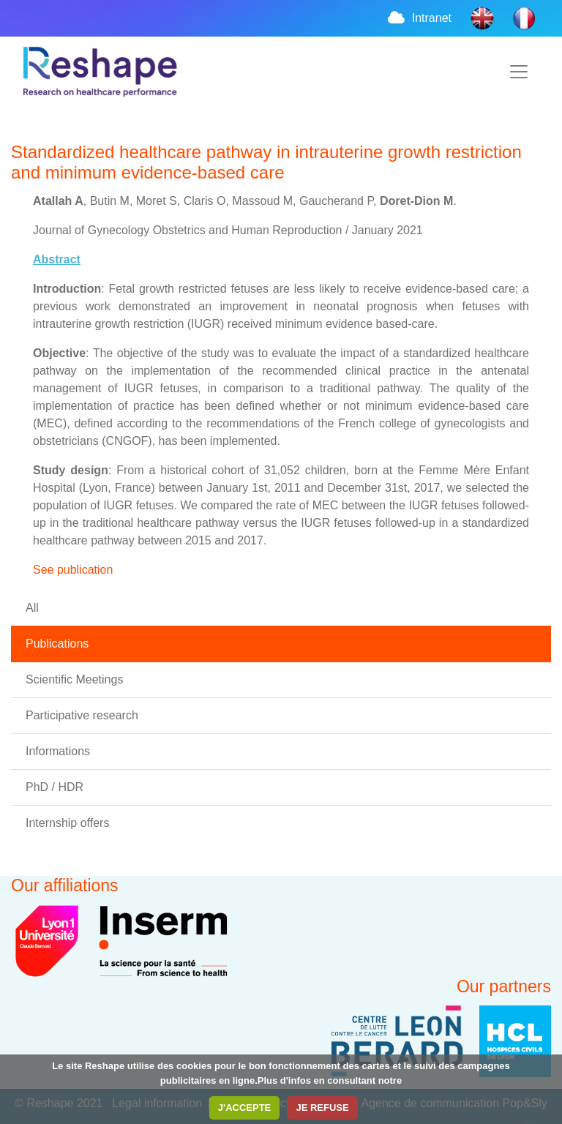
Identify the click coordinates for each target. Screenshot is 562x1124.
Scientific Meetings (74, 679)
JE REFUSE (322, 1107)
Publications (57, 643)
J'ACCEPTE (244, 1107)
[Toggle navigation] (518, 71)
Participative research (82, 715)
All (32, 608)
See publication (73, 569)
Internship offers (67, 823)
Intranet (419, 18)
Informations (58, 751)
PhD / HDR (54, 787)
